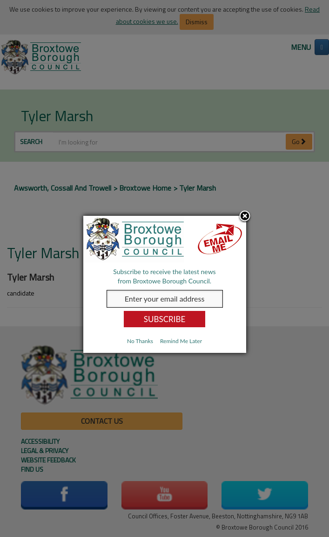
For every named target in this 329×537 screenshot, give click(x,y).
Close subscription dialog (245, 217)
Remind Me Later (181, 340)
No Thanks (140, 340)
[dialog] (164, 284)
